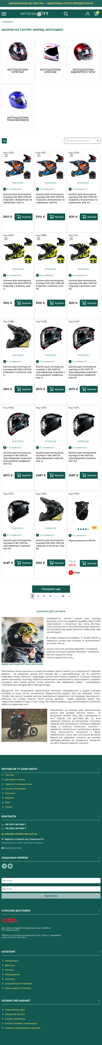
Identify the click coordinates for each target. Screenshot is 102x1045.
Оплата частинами (15, 788)
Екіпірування (12, 974)
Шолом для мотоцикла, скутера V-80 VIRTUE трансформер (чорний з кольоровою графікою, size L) (50, 372)
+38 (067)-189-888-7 (15, 824)
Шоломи (8, 21)
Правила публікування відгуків (22, 1028)
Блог (7, 802)
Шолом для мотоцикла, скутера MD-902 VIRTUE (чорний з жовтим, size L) (17, 284)
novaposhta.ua (28, 930)
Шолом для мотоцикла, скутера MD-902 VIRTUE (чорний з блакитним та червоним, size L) (17, 198)
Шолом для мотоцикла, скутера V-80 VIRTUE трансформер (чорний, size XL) (83, 456)
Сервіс (8, 807)
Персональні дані (15, 1009)
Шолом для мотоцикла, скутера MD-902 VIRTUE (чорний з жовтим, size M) (50, 284)
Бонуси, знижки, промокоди (21, 1023)
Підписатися (51, 896)
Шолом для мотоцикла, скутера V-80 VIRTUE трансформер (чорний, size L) (50, 456)
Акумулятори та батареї (18, 983)
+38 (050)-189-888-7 (15, 828)
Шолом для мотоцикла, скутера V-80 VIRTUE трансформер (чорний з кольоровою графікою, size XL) (17, 458)
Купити (26, 216)
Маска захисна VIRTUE (82, 540)
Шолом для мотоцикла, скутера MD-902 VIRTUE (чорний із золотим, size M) (50, 544)
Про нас (9, 775)
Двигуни (10, 965)
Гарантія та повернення (18, 784)
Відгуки (9, 797)
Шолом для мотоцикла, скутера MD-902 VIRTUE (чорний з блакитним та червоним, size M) (50, 198)
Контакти (10, 793)
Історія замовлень (15, 1018)
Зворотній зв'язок (15, 1014)
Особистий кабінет (87, 13)
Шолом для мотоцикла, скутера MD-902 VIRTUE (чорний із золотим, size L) (17, 370)
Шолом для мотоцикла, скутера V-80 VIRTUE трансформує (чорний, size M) (17, 544)
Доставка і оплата (15, 779)
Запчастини (11, 960)
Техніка (9, 970)
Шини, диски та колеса (18, 988)
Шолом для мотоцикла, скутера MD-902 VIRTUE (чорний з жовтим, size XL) (83, 284)
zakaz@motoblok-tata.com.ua (21, 833)
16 (63, 596)
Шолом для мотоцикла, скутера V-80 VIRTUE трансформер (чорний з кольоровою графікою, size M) (83, 372)
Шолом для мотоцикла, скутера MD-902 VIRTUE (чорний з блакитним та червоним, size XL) (83, 198)
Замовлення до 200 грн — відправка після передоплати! (51, 3)
